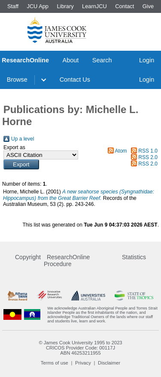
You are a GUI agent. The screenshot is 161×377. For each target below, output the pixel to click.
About (71, 60)
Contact (124, 6)
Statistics (134, 257)
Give (148, 6)
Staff (12, 6)
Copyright (28, 257)
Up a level (22, 139)
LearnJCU (94, 6)
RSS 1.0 (148, 151)
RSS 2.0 (148, 157)
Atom (121, 151)
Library (65, 6)
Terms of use (54, 362)
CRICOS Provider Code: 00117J (80, 347)
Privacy (83, 362)
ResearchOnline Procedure (67, 260)
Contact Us (75, 79)
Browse (17, 79)
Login (146, 60)
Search (102, 60)
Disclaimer (109, 362)
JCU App (38, 6)
